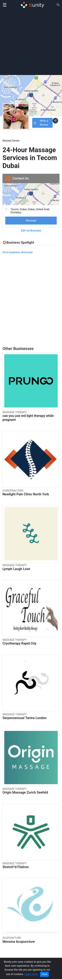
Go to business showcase (17, 252)
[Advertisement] (31, 42)
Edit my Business (31, 230)
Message (31, 220)
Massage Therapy (11, 140)
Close (44, 974)
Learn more (31, 974)
